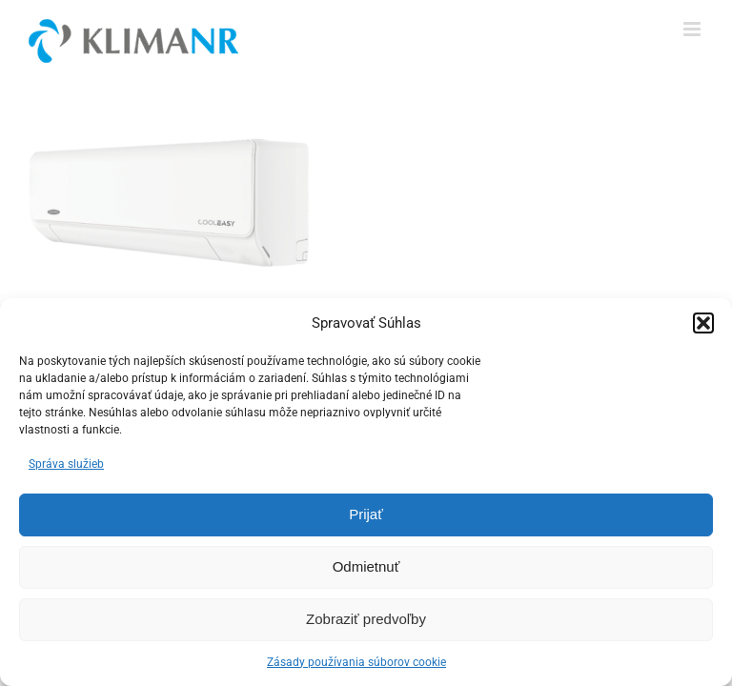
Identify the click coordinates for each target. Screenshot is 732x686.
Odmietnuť (366, 566)
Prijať (366, 514)
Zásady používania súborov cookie (356, 662)
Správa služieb (66, 464)
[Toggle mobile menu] (693, 29)
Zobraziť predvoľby (366, 619)
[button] (703, 323)
